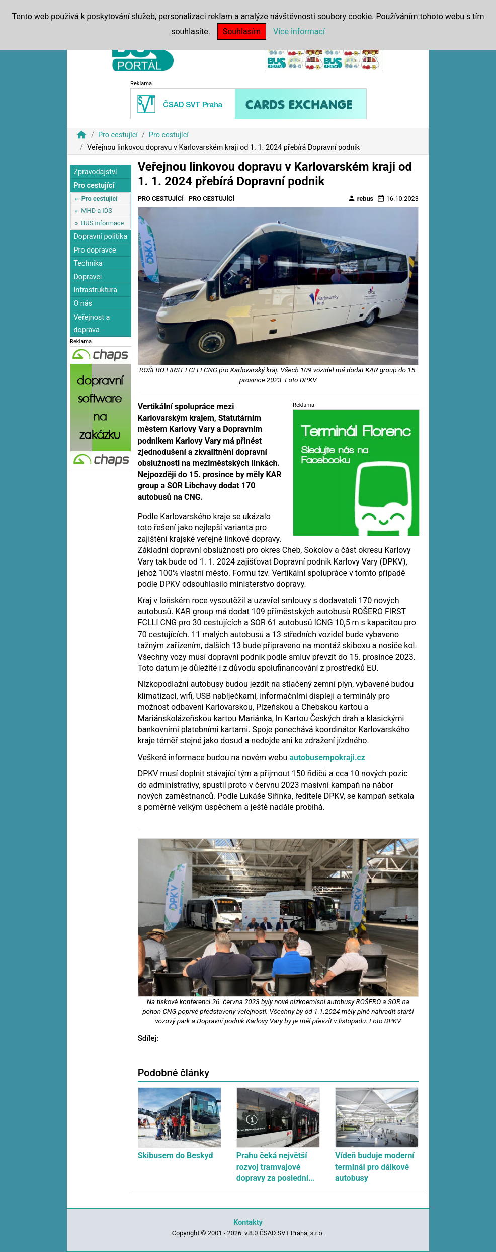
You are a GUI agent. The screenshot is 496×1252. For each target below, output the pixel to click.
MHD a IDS (96, 210)
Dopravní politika (100, 236)
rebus (361, 198)
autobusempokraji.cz (327, 757)
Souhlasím (242, 31)
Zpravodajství (95, 172)
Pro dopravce (94, 250)
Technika (88, 263)
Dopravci (87, 277)
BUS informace (102, 223)
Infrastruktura (95, 290)
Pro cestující (118, 135)
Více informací (299, 31)
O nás (82, 303)
